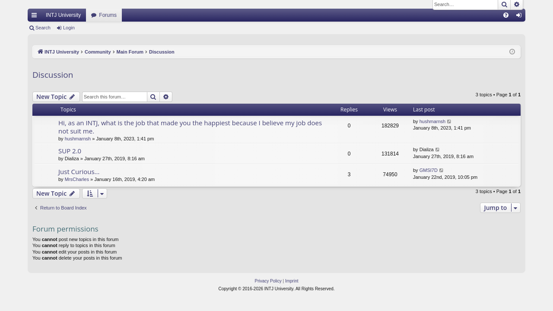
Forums (108, 15)
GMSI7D (429, 170)
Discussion (52, 74)
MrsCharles (77, 179)
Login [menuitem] (520, 17)
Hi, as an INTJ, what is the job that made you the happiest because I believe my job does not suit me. (190, 126)
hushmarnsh (78, 138)
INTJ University (63, 15)
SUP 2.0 (69, 150)
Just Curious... (78, 171)
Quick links (36, 17)
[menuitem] (505, 15)
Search (43, 27)
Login (69, 27)
